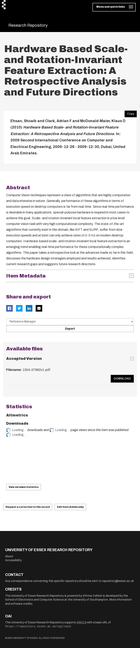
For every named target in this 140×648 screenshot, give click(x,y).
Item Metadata (26, 276)
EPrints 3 (88, 595)
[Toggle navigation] (114, 7)
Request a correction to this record (28, 507)
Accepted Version (24, 359)
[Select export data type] (70, 321)
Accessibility (13, 560)
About (9, 556)
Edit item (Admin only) (70, 507)
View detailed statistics (24, 487)
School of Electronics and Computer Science (34, 599)
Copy (129, 112)
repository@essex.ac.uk (118, 581)
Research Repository (28, 25)
